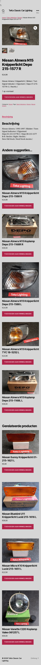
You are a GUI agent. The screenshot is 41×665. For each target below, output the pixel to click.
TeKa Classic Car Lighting (20, 10)
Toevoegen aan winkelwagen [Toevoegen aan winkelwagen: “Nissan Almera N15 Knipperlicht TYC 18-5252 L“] (17, 362)
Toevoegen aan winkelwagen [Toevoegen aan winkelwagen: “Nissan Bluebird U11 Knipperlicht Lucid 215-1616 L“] (17, 527)
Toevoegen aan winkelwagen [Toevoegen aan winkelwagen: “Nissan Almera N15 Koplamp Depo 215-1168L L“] (17, 410)
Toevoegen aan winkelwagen (18, 97)
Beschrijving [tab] (7, 117)
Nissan (20, 17)
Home (4, 17)
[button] (35, 28)
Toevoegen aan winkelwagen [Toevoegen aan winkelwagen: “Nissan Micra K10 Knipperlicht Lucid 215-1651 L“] (17, 578)
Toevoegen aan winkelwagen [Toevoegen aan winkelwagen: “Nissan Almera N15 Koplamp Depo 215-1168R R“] (17, 254)
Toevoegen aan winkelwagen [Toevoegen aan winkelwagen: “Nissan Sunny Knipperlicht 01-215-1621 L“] (17, 470)
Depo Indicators (21, 104)
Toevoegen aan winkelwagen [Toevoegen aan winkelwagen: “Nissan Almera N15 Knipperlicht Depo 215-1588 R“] (17, 206)
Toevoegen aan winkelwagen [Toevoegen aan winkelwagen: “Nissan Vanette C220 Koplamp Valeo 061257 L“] (17, 642)
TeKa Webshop (11, 17)
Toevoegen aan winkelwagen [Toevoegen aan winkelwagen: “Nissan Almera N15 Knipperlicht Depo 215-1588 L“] (17, 314)
